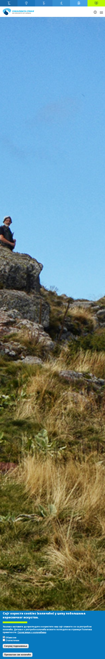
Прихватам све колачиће (17, 654)
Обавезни (11, 637)
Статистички (12, 640)
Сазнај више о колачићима (32, 632)
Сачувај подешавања (15, 646)
